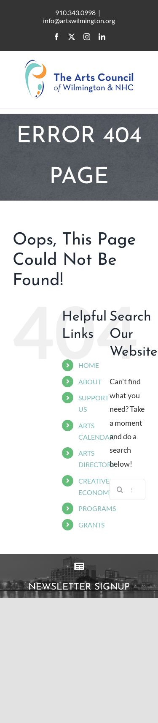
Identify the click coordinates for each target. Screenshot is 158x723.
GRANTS (91, 525)
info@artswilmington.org (79, 20)
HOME (88, 365)
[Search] (120, 489)
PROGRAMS (97, 508)
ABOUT (90, 382)
